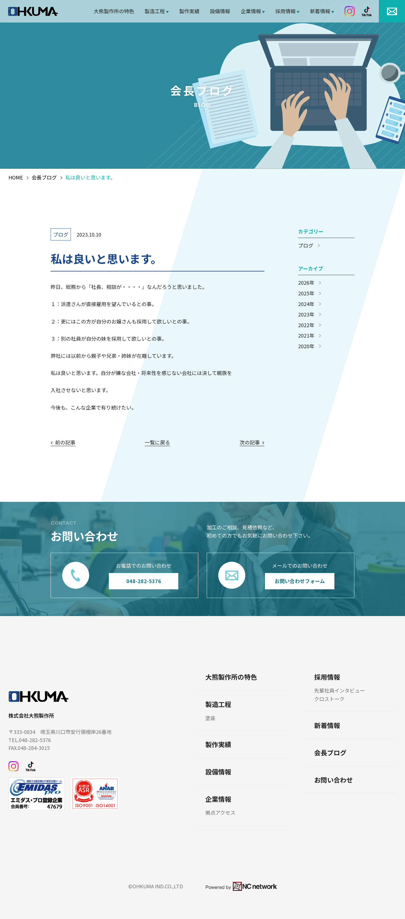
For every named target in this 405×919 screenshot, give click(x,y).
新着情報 (320, 11)
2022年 (306, 325)
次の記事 (250, 442)
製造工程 (155, 11)
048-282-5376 (143, 581)
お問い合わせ (333, 779)
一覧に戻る (157, 442)
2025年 (306, 293)
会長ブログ (44, 177)
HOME (15, 177)
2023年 (306, 314)
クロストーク (329, 698)
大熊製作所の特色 (114, 11)
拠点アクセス (220, 812)
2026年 (306, 283)
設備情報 (220, 11)
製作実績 (189, 11)
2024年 (306, 304)
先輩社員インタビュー (339, 690)
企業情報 (251, 11)
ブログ (60, 234)
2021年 (306, 335)
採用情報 (285, 11)
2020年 (306, 346)
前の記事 (65, 442)
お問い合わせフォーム (299, 581)
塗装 (210, 718)
